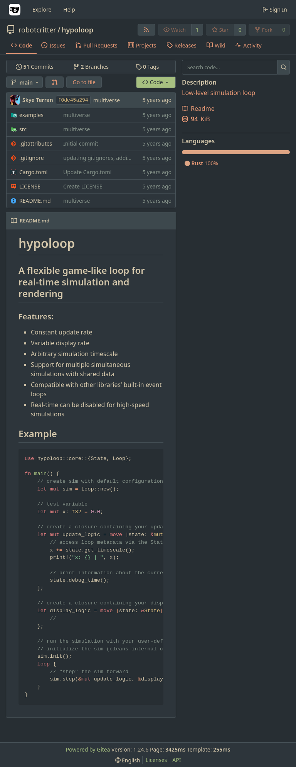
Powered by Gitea (88, 749)
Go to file (83, 82)
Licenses (156, 760)
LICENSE (29, 186)
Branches (91, 66)
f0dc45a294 (73, 100)
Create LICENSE (83, 186)
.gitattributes (35, 143)
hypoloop (77, 30)
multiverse (106, 100)
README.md (35, 200)
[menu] (127, 760)
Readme (198, 108)
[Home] (14, 10)
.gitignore (31, 157)
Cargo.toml (33, 172)
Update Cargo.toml (87, 172)
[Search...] (283, 67)
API (176, 760)
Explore (41, 9)
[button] (54, 82)
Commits (35, 66)
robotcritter (37, 30)
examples (31, 115)
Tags (147, 66)
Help (69, 9)
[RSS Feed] (146, 30)
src (23, 129)
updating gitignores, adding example (110, 157)
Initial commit (80, 143)
